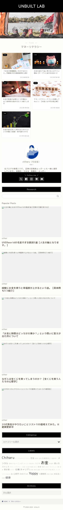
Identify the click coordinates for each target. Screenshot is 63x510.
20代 (47, 467)
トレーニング (17, 463)
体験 (31, 470)
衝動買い (54, 458)
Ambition (24, 474)
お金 (44, 462)
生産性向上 (46, 458)
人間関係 (42, 474)
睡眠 (51, 474)
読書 (3, 478)
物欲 (43, 467)
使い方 (57, 463)
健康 (8, 477)
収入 (35, 467)
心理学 (16, 474)
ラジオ (37, 463)
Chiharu (8, 457)
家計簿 (7, 469)
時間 (48, 474)
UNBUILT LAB (31, 6)
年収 (23, 467)
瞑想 (35, 470)
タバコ (25, 463)
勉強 (40, 458)
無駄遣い (57, 474)
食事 (39, 467)
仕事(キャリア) (22, 469)
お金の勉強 (29, 467)
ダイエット (53, 467)
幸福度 (51, 463)
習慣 (10, 463)
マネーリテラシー (16, 467)
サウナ (12, 470)
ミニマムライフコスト (22, 458)
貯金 (32, 458)
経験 (36, 458)
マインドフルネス (48, 470)
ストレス (5, 467)
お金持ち (31, 463)
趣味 (38, 470)
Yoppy (33, 473)
